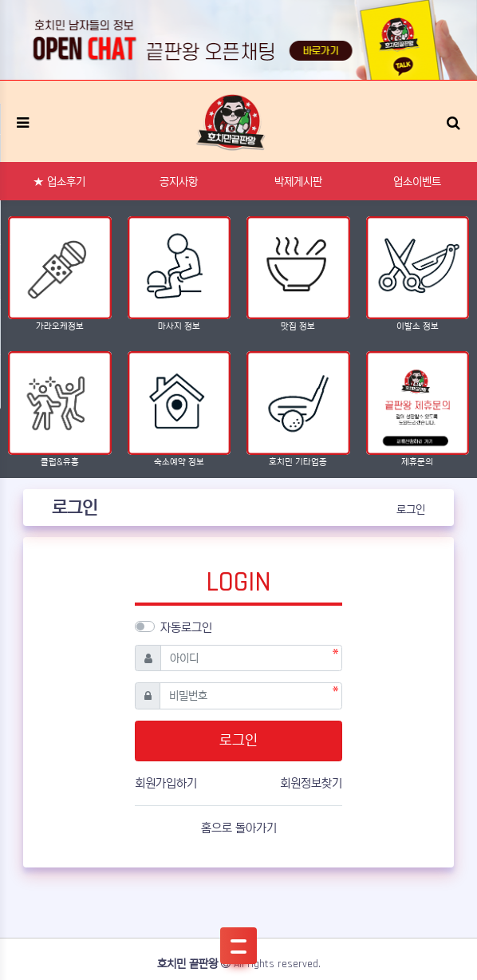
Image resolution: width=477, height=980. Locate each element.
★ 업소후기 (59, 182)
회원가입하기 (166, 783)
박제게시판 (298, 182)
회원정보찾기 (311, 783)
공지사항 (179, 182)
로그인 (410, 510)
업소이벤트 (417, 182)
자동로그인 (186, 627)
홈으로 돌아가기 (239, 828)
